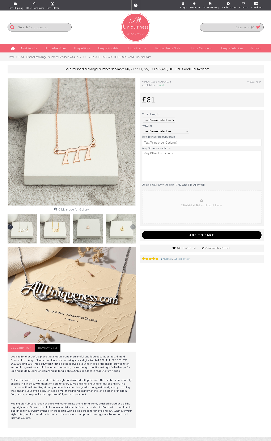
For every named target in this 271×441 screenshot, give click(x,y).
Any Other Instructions (156, 148)
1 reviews (166, 258)
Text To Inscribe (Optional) (158, 136)
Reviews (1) (47, 347)
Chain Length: (151, 114)
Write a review (182, 258)
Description (21, 347)
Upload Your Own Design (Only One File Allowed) (173, 184)
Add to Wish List (186, 248)
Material (147, 125)
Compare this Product (217, 248)
